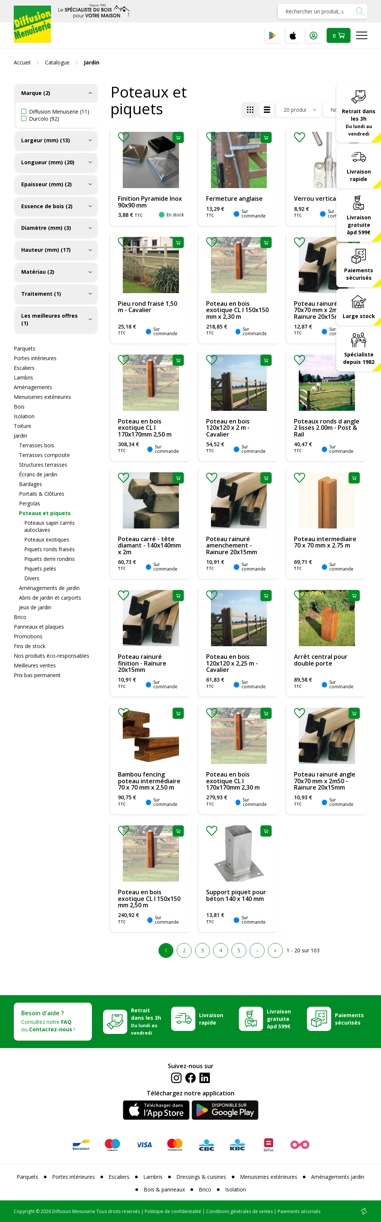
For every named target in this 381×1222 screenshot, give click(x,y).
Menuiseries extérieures (42, 396)
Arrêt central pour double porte (321, 660)
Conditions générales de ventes (239, 1211)
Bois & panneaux (164, 1189)
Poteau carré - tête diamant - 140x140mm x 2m (149, 545)
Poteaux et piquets (45, 513)
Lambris (23, 377)
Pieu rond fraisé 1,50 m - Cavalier (147, 306)
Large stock (359, 316)
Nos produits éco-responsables (51, 655)
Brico (20, 616)
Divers (31, 578)
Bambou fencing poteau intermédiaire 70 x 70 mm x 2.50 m (149, 780)
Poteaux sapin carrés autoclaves (49, 526)
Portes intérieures (35, 358)
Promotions (28, 636)
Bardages (30, 484)
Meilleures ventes (35, 665)
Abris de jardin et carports (50, 597)
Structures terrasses (43, 464)
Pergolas (29, 503)
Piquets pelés (40, 568)
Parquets (24, 348)
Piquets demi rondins (49, 558)
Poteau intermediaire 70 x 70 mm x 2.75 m (325, 542)
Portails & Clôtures (41, 493)
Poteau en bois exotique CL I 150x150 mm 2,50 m (149, 898)
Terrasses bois (36, 445)
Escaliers (24, 367)
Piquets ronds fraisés (49, 549)
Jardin (20, 435)
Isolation (24, 416)
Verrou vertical (315, 198)
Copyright (24, 1211)
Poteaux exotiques (46, 539)
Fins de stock (29, 646)
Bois (19, 406)
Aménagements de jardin (49, 587)
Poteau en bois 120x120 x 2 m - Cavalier (228, 427)
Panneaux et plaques (39, 626)
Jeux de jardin (35, 607)
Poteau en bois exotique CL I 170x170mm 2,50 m (145, 427)
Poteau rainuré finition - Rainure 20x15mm (142, 663)
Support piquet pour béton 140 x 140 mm (236, 895)
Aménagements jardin (337, 1176)
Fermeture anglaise (234, 198)
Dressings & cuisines (201, 1176)
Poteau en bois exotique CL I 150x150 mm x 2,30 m (237, 310)
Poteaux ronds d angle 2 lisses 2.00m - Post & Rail (326, 427)
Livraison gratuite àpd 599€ (359, 225)
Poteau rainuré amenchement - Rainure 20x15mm (231, 545)
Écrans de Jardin (38, 474)
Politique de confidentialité (173, 1211)
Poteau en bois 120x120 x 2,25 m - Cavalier (232, 663)
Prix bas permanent (37, 675)
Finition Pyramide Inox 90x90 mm (150, 201)
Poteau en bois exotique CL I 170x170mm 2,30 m (233, 780)
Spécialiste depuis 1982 (358, 358)
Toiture (22, 425)
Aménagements (33, 387)
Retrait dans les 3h (358, 122)
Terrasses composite (44, 454)
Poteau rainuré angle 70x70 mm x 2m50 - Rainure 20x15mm (324, 780)
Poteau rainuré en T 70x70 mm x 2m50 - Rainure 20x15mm (323, 310)
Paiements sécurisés (358, 274)
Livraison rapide (359, 175)
